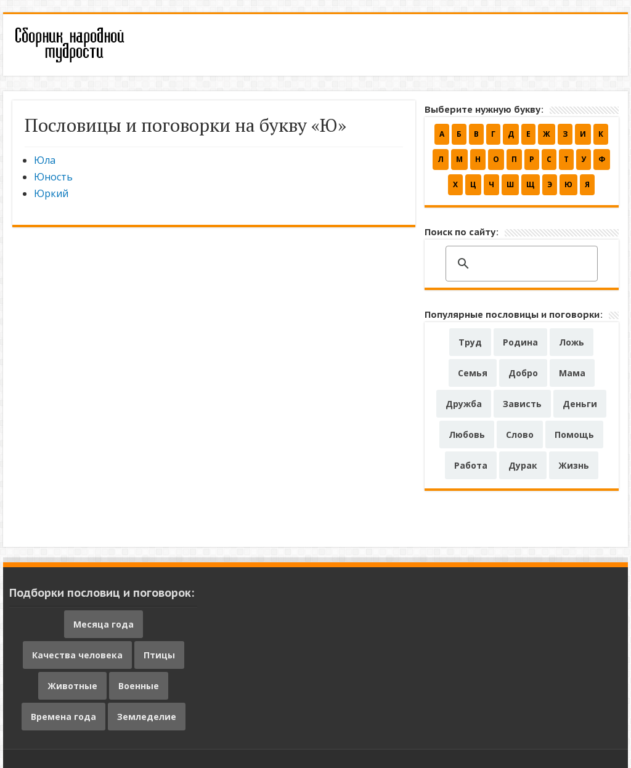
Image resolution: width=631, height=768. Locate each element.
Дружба (464, 404)
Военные (138, 686)
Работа (470, 465)
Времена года (63, 716)
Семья (472, 373)
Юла (44, 160)
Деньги (580, 404)
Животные (72, 686)
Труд (470, 342)
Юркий (51, 193)
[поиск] (520, 264)
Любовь (467, 434)
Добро (523, 373)
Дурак (522, 465)
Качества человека (77, 655)
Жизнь (573, 465)
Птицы (159, 655)
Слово (520, 434)
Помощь (574, 434)
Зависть (522, 404)
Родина (520, 342)
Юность (53, 177)
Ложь (571, 342)
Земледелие (146, 716)
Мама (572, 373)
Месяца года (103, 624)
